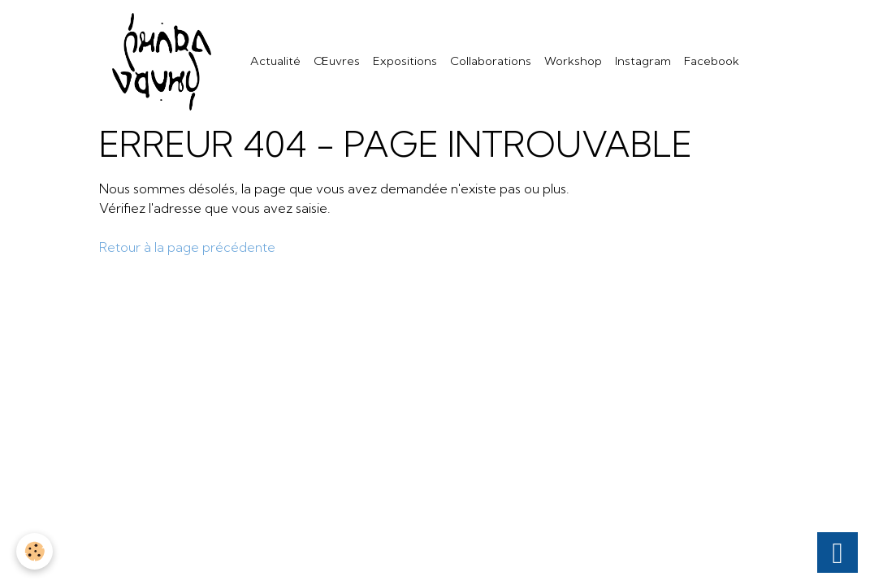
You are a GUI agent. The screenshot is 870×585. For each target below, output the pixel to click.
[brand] (165, 61)
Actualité (275, 61)
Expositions (405, 61)
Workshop (573, 61)
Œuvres (337, 61)
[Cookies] (34, 551)
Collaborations (490, 61)
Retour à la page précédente (187, 247)
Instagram (643, 61)
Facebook (711, 61)
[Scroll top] (837, 552)
